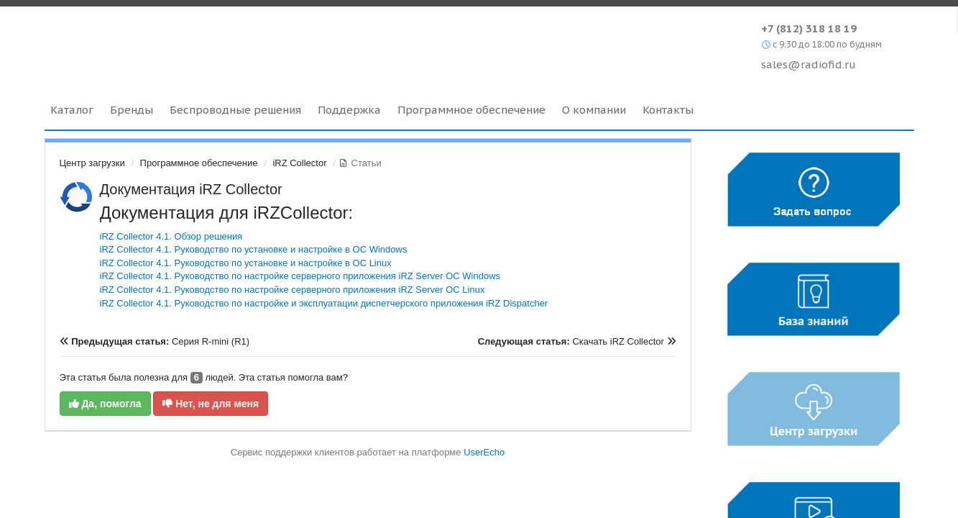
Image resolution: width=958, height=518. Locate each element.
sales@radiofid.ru (808, 64)
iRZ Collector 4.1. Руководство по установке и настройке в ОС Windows (253, 249)
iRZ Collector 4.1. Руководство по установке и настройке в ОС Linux (246, 263)
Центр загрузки (92, 163)
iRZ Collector (299, 163)
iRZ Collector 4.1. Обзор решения (171, 236)
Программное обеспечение (199, 163)
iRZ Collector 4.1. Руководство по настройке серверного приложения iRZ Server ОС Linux (292, 289)
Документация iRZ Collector (191, 189)
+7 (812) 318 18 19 (809, 28)
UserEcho (484, 452)
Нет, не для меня (210, 403)
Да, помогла (105, 403)
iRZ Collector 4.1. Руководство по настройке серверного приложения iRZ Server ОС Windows (300, 276)
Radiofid (169, 42)
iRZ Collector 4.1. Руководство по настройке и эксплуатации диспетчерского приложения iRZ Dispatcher (324, 303)
